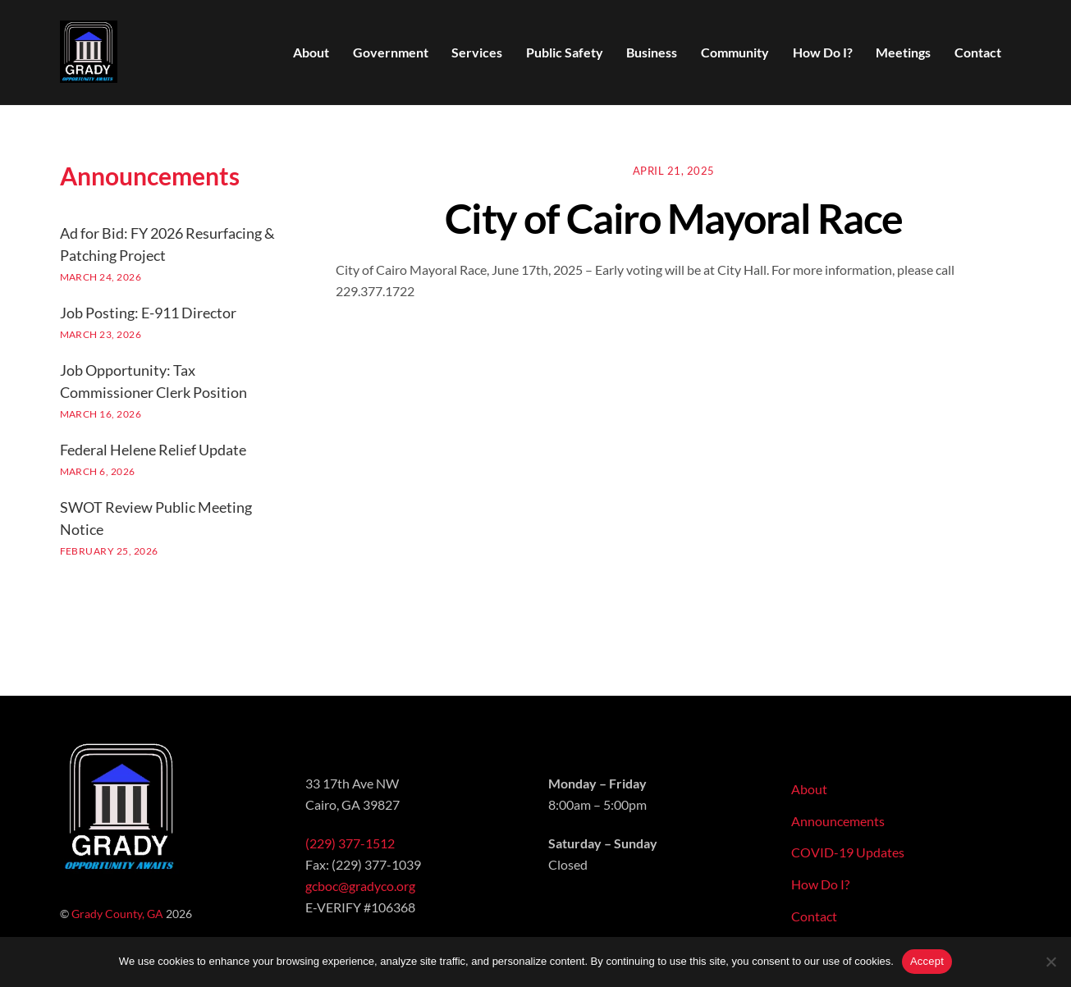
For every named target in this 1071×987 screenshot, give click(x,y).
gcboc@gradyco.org (360, 885)
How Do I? (823, 52)
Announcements (838, 821)
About (311, 52)
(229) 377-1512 (350, 843)
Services (476, 52)
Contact (977, 52)
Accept (927, 961)
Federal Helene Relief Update (153, 450)
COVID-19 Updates (847, 852)
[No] (1050, 961)
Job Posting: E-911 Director (148, 313)
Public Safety (564, 52)
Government (390, 52)
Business (651, 52)
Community (735, 52)
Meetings (903, 52)
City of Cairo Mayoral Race (674, 218)
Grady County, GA (117, 914)
